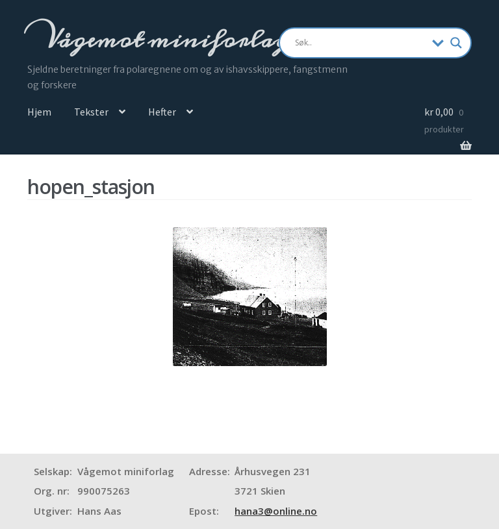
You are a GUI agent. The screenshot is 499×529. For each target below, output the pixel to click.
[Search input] (360, 43)
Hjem (39, 111)
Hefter (162, 111)
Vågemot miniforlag (164, 40)
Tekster (91, 111)
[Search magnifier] (456, 43)
